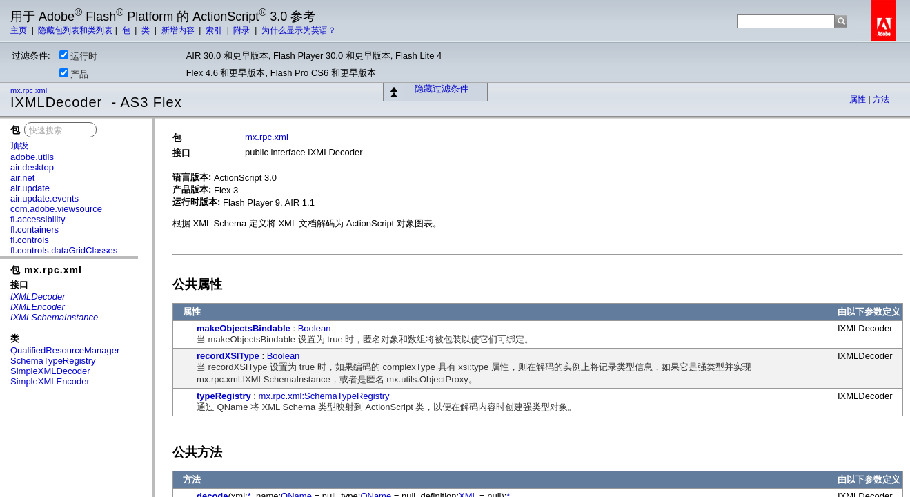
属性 (858, 99)
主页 (19, 30)
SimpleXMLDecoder (50, 371)
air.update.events (44, 198)
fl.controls (29, 240)
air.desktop (32, 167)
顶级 (19, 145)
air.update (30, 188)
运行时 (78, 55)
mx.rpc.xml (29, 90)
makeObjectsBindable (243, 328)
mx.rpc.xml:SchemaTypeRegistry (324, 396)
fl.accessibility (37, 219)
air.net (22, 178)
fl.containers (34, 229)
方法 (881, 99)
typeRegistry (224, 396)
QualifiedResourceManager (64, 350)
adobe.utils (32, 157)
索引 (215, 30)
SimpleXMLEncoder (50, 381)
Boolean (314, 328)
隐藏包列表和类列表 (75, 30)
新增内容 (179, 30)
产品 (73, 73)
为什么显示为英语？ (298, 30)
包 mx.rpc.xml (46, 269)
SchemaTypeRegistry (53, 360)
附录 (242, 30)
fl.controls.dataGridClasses (63, 250)
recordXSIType (228, 356)
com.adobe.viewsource (56, 209)
